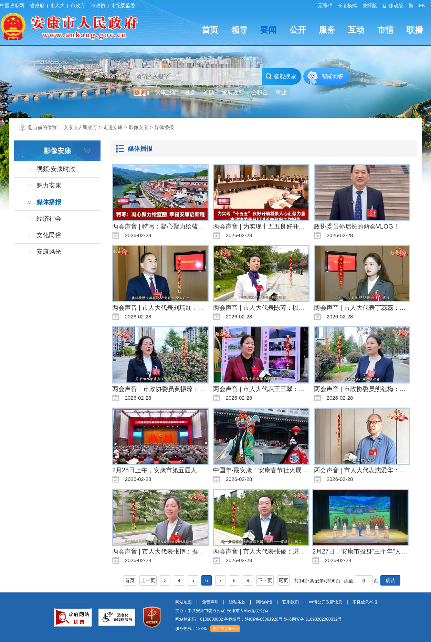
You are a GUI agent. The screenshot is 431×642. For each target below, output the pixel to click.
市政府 (78, 5)
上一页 (148, 580)
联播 (415, 29)
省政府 (37, 5)
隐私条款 (237, 602)
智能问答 (333, 76)
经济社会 (48, 218)
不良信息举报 (365, 602)
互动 (356, 29)
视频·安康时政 (55, 169)
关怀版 (369, 5)
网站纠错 (264, 602)
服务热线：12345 (191, 628)
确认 (390, 580)
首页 (210, 29)
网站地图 (183, 602)
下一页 (265, 580)
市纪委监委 (123, 5)
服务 (327, 29)
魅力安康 (48, 185)
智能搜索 (280, 76)
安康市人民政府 (80, 127)
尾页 (283, 580)
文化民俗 (48, 235)
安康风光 (48, 251)
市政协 (98, 5)
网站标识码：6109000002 (258, 619)
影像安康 (138, 127)
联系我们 (290, 602)
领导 (239, 29)
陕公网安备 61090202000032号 (313, 619)
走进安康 (113, 127)
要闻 (268, 29)
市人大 (57, 5)
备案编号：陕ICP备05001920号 (253, 619)
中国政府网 (12, 5)
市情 (385, 29)
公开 (298, 29)
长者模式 (347, 5)
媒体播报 (164, 127)
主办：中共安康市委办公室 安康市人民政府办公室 (222, 610)
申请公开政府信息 (325, 602)
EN (422, 5)
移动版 (392, 5)
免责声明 (210, 602)
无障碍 (325, 5)
